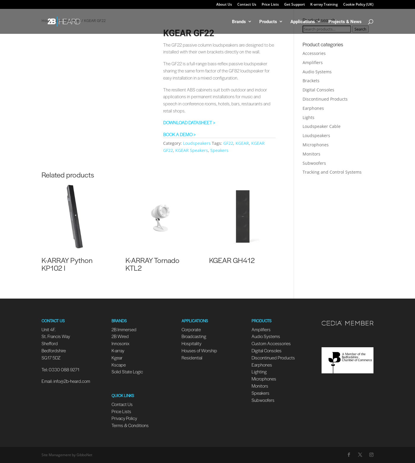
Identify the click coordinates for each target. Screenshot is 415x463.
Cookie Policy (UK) (358, 5)
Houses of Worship (199, 350)
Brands (239, 21)
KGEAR (242, 143)
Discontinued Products (325, 99)
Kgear (117, 357)
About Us (224, 5)
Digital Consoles (318, 90)
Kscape (119, 364)
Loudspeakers (197, 143)
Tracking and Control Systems (332, 172)
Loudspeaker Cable (322, 126)
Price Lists (270, 5)
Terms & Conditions (130, 425)
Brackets (311, 80)
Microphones (316, 145)
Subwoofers (314, 163)
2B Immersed (124, 329)
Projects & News (345, 21)
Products (268, 21)
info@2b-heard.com (71, 381)
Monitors (311, 154)
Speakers (219, 150)
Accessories (314, 53)
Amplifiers (313, 62)
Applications (302, 21)
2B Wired (120, 336)
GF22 (228, 143)
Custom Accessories (272, 343)
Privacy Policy (124, 418)
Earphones (313, 108)
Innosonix (120, 343)
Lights (308, 117)
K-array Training (324, 5)
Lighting (259, 371)
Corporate (191, 329)
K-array (118, 350)
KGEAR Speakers (191, 150)
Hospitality (191, 343)
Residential (192, 357)
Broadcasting (194, 336)
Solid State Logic (127, 371)
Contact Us (246, 5)
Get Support (294, 5)
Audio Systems (317, 71)
